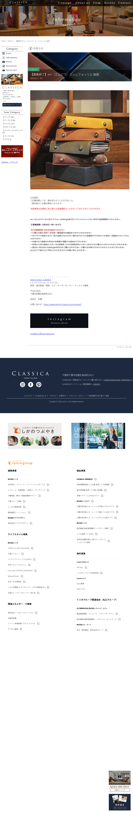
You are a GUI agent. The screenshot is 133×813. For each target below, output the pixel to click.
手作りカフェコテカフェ (17, 565)
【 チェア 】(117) (8, 123)
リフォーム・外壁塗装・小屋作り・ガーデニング (26, 490)
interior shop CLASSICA (40, 279)
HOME (3, 41)
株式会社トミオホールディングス (20, 612)
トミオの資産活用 (14, 507)
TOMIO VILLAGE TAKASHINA (18, 548)
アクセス (52, 395)
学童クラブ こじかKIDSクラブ (88, 495)
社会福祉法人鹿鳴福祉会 (85, 479)
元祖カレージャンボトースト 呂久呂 (21, 593)
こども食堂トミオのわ (85, 534)
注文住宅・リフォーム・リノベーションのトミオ (26, 484)
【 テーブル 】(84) (8, 120)
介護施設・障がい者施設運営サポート (22, 495)
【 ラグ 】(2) (6, 139)
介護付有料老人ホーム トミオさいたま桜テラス (95, 517)
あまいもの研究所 (14, 581)
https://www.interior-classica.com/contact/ (63, 304)
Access (109, 3)
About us (82, 3)
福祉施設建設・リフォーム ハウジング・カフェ (95, 613)
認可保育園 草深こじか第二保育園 (90, 490)
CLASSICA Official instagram (42, 333)
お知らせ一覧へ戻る (125, 347)
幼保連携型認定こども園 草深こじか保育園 (93, 484)
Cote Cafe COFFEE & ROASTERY (20, 570)
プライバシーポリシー (77, 395)
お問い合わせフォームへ (11, 105)
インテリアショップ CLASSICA (19, 559)
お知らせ (10, 41)
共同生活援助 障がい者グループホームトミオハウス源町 (91, 541)
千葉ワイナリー (14, 553)
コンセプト (28, 395)
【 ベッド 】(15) (8, 136)
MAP (5, 101)
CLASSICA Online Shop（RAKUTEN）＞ (118, 380)
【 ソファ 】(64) (8, 117)
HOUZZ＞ (96, 384)
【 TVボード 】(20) (8, 127)
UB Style (80, 567)
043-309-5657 (120, 785)
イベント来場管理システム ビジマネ (21, 623)
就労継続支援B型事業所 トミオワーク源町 (93, 528)
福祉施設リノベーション (17, 512)
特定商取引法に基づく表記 (99, 395)
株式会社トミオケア (83, 501)
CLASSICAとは (40, 395)
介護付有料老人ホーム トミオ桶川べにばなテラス (95, 512)
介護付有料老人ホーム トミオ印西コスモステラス (95, 506)
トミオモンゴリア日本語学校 (88, 573)
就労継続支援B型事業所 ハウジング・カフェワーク (97, 619)
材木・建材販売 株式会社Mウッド (90, 630)
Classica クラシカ (9, 161)
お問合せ (62, 395)
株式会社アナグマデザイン (18, 523)
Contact (124, 3)
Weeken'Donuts (13, 576)
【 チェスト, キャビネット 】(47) (12, 131)
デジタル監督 (13, 629)
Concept (64, 3)
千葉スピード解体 (14, 501)
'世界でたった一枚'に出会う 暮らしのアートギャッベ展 (12, 151)
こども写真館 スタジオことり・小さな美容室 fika (26, 587)
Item (96, 3)
